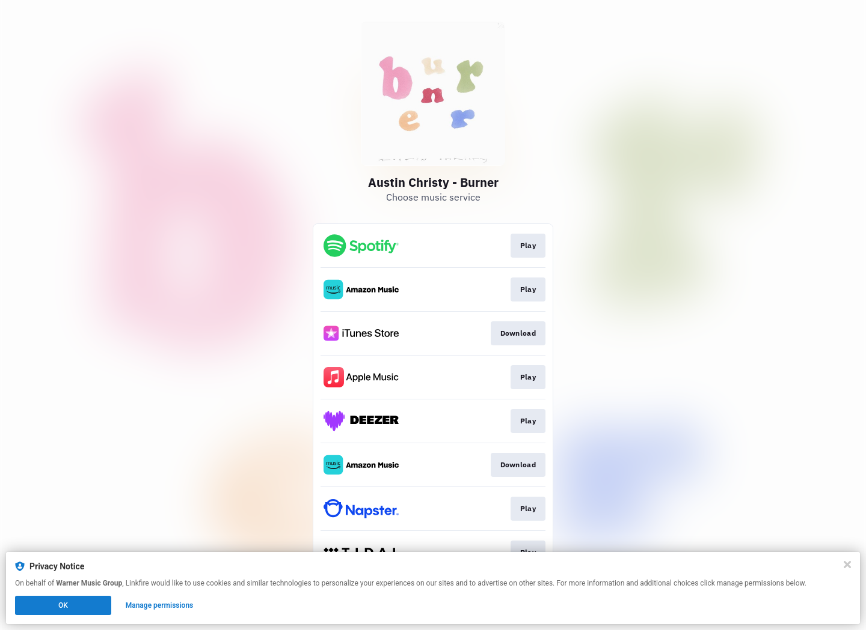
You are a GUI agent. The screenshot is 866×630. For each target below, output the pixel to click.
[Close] (847, 564)
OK (63, 605)
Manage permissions (160, 605)
